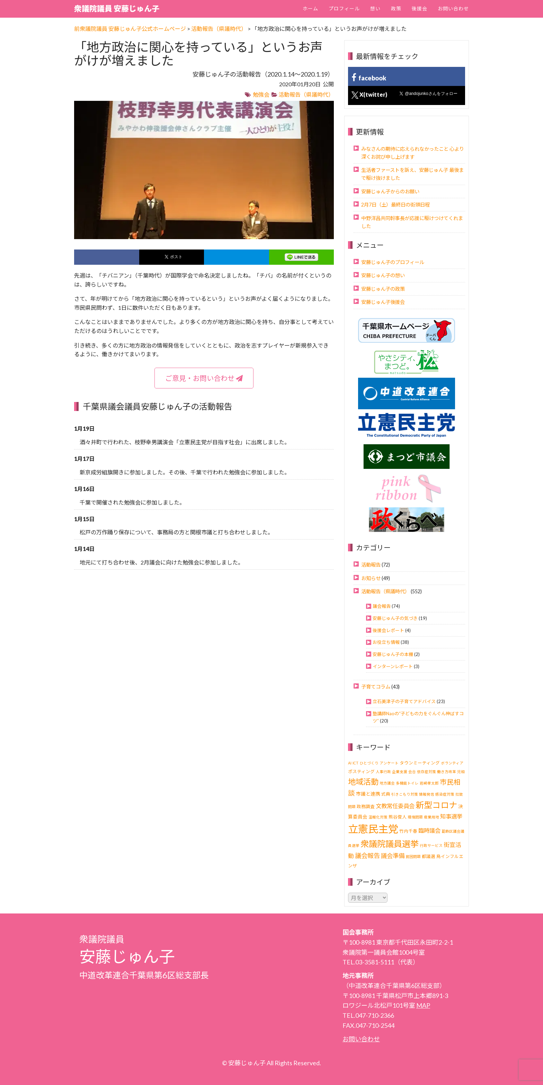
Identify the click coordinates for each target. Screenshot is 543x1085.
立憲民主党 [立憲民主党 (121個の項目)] (373, 829)
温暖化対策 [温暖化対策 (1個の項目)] (378, 817)
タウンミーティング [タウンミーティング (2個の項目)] (420, 762)
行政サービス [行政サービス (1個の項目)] (431, 845)
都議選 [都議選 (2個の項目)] (428, 856)
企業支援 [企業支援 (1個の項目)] (399, 771)
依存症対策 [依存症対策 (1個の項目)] (426, 771)
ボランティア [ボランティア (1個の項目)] (452, 763)
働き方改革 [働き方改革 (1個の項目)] (446, 771)
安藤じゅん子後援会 (383, 302)
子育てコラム (375, 687)
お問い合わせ (453, 8)
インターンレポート (393, 666)
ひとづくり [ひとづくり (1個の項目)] (369, 763)
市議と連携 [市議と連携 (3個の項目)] (368, 794)
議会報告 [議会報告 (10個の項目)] (367, 855)
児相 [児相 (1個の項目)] (461, 771)
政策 (396, 8)
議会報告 (382, 606)
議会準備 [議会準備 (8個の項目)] (392, 855)
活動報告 (371, 565)
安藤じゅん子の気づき (395, 618)
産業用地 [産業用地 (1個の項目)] (431, 817)
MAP (423, 1005)
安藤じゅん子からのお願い (390, 191)
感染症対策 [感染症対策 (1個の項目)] (444, 794)
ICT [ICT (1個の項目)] (355, 763)
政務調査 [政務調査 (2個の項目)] (366, 806)
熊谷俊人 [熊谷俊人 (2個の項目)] (398, 817)
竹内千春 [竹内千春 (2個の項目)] (408, 831)
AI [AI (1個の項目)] (349, 763)
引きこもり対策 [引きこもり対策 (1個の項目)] (404, 794)
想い (375, 8)
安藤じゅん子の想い (383, 275)
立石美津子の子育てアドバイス (404, 701)
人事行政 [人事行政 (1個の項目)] (383, 771)
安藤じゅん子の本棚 (393, 654)
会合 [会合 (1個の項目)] (412, 771)
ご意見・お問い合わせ (204, 378)
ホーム (310, 8)
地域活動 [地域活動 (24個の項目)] (363, 781)
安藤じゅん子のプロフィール (392, 262)
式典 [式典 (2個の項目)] (385, 794)
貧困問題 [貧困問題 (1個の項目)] (413, 856)
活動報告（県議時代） (306, 94)
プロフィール (344, 8)
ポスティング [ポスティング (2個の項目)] (361, 771)
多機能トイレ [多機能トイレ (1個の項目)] (407, 783)
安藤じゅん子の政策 (383, 289)
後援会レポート (388, 630)
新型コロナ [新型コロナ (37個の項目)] (436, 805)
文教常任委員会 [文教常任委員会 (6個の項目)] (395, 806)
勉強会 (261, 94)
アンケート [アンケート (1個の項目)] (389, 763)
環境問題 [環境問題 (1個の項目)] (415, 817)
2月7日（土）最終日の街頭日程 (395, 205)
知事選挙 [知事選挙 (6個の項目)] (451, 816)
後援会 (419, 8)
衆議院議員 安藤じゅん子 (116, 8)
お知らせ (371, 578)
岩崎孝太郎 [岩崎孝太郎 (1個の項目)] (429, 783)
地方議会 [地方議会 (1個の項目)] (387, 783)
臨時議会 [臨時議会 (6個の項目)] (429, 830)
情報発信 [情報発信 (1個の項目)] (426, 794)
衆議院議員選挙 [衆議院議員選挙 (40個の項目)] (389, 844)
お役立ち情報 (386, 642)
